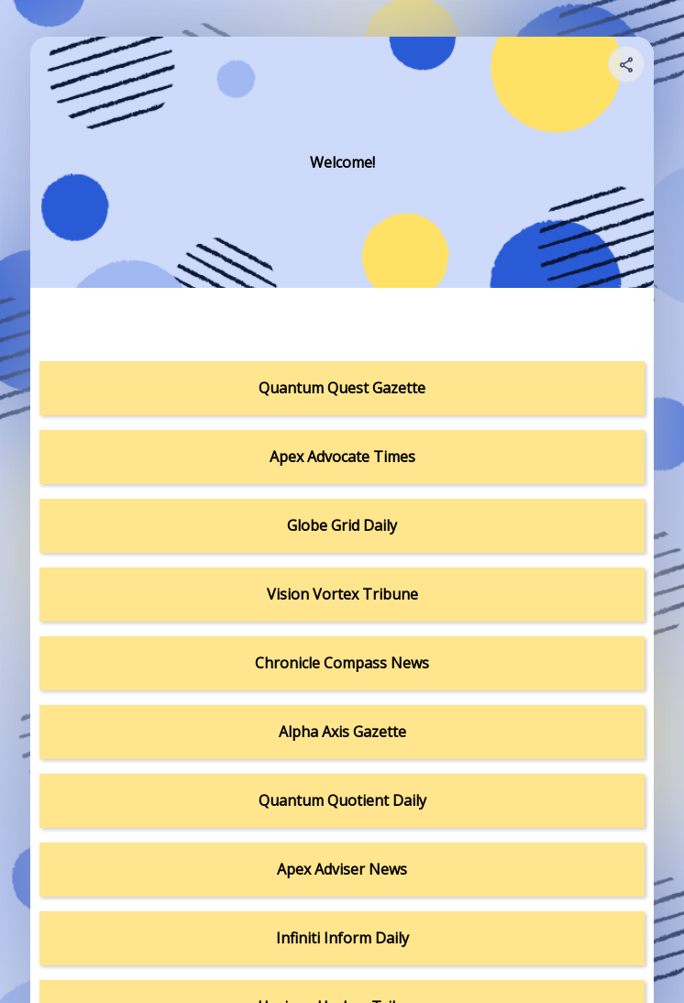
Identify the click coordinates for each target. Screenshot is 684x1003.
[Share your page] (626, 64)
